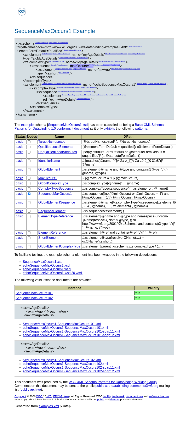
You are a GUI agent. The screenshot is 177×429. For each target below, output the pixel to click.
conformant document (73, 128)
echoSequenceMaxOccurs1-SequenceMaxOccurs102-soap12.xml (71, 371)
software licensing (159, 396)
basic (19, 141)
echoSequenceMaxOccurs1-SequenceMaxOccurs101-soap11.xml (71, 331)
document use (134, 396)
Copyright (20, 396)
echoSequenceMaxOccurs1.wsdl (47, 269)
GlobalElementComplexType (70, 84)
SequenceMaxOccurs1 (111, 65)
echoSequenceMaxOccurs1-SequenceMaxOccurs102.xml (65, 364)
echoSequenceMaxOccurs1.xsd (46, 265)
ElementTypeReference (61, 54)
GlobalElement (47, 54)
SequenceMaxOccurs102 (34, 298)
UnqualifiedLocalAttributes (58, 43)
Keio (66, 396)
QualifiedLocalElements (72, 50)
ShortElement (64, 72)
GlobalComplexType (56, 61)
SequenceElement (79, 69)
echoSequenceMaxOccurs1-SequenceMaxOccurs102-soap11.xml (71, 367)
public (100, 399)
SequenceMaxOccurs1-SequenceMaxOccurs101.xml (62, 324)
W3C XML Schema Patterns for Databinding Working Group (112, 382)
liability (107, 396)
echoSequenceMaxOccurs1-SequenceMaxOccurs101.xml (65, 327)
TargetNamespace (41, 43)
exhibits (109, 128)
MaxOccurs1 (98, 65)
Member (115, 399)
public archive (31, 389)
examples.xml (49, 406)
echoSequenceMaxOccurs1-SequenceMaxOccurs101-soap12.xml (71, 335)
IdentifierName (110, 54)
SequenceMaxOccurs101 (34, 293)
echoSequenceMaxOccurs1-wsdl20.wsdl (52, 273)
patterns (141, 128)
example (27, 125)
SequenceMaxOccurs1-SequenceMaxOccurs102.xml (62, 360)
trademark (118, 396)
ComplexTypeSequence (59, 65)
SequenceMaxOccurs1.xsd (68, 125)
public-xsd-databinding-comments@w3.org (126, 386)
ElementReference (119, 95)
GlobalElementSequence (51, 84)
